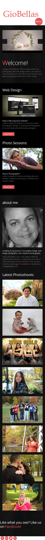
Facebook (25, 264)
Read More (8, 134)
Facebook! (13, 526)
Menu (39, 22)
